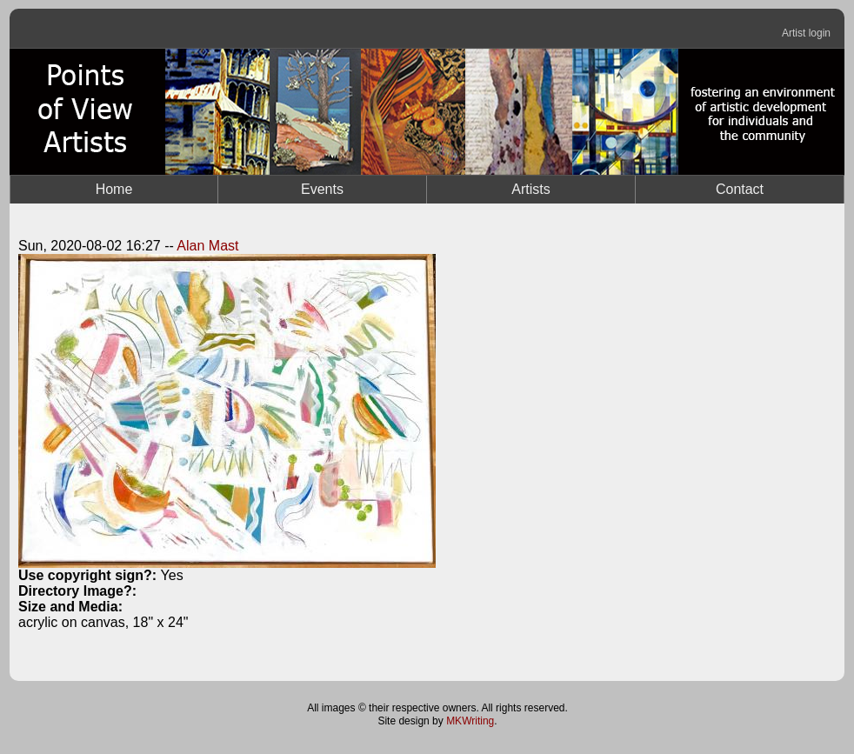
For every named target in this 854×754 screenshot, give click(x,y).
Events (322, 189)
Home (114, 189)
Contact (740, 189)
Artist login (806, 33)
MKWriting (470, 721)
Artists (530, 189)
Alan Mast (207, 245)
